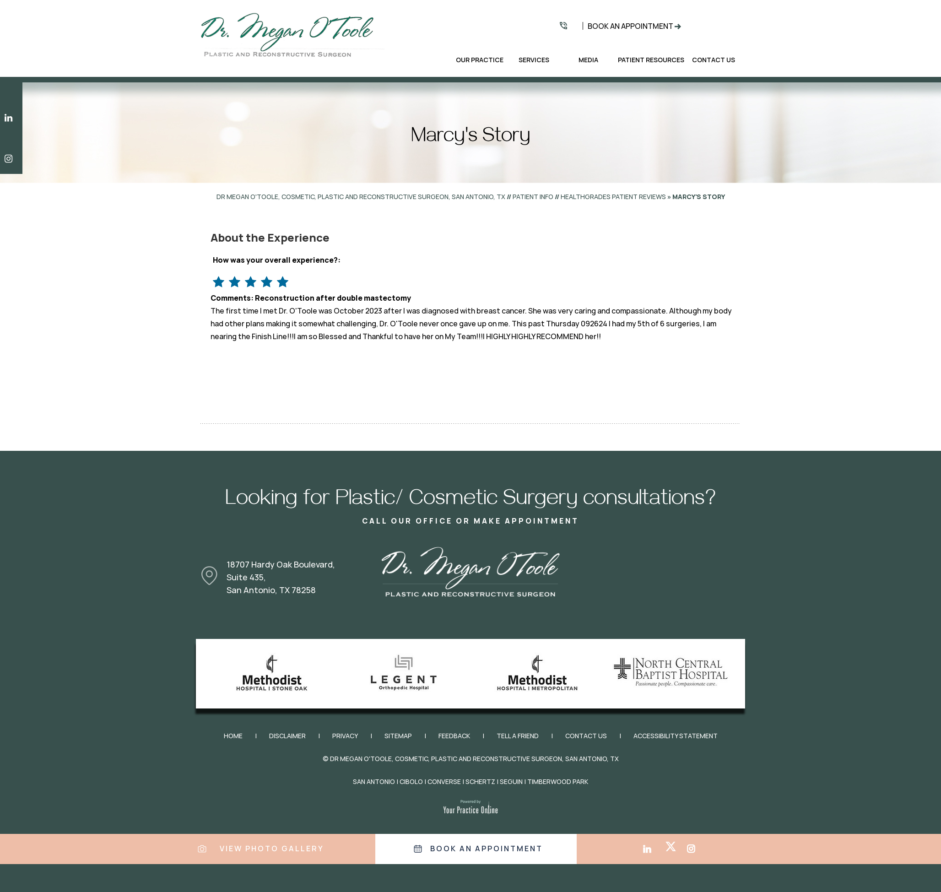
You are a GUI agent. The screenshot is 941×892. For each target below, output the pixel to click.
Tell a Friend (518, 736)
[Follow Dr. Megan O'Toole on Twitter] (675, 841)
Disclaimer (287, 736)
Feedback (454, 736)
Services (534, 60)
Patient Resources (651, 60)
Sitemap (398, 736)
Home (440, 60)
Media (588, 60)
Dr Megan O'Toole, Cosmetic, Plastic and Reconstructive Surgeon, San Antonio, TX (360, 197)
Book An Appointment (630, 26)
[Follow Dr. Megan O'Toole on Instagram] (11, 158)
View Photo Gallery (272, 849)
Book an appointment (486, 849)
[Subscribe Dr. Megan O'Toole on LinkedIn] (11, 117)
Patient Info (533, 197)
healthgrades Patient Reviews (613, 197)
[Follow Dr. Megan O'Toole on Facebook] (632, 841)
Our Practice (479, 60)
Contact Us (713, 60)
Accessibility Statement (675, 736)
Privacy (345, 736)
